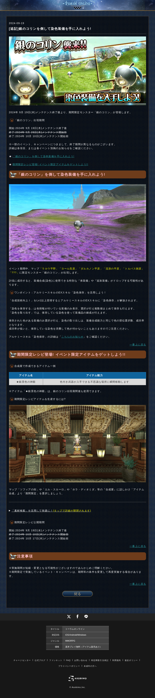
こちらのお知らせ (72, 336)
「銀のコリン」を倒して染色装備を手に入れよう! (43, 156)
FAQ (68, 660)
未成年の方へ (90, 666)
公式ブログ (40, 660)
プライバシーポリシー (69, 666)
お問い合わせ (80, 660)
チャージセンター (22, 660)
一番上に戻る (138, 344)
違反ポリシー (131, 660)
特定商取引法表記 (100, 660)
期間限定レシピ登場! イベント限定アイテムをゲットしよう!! (50, 164)
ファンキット (55, 660)
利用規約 (116, 660)
